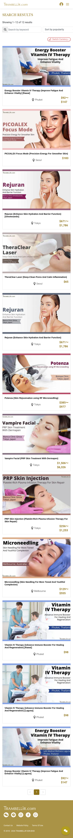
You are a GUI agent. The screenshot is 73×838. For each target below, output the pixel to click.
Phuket (38, 99)
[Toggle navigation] (67, 4)
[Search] (21, 29)
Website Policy (22, 825)
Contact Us (8, 825)
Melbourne (40, 591)
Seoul (39, 160)
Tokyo (37, 223)
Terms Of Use (37, 825)
